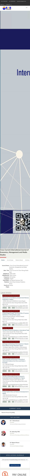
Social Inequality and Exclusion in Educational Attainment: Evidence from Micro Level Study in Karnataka (13, 361)
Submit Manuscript (15, 465)
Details (3, 260)
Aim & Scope (10, 260)
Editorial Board (19, 260)
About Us (2, 4)
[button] (27, 7)
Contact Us (8, 4)
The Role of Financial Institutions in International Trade (15, 330)
